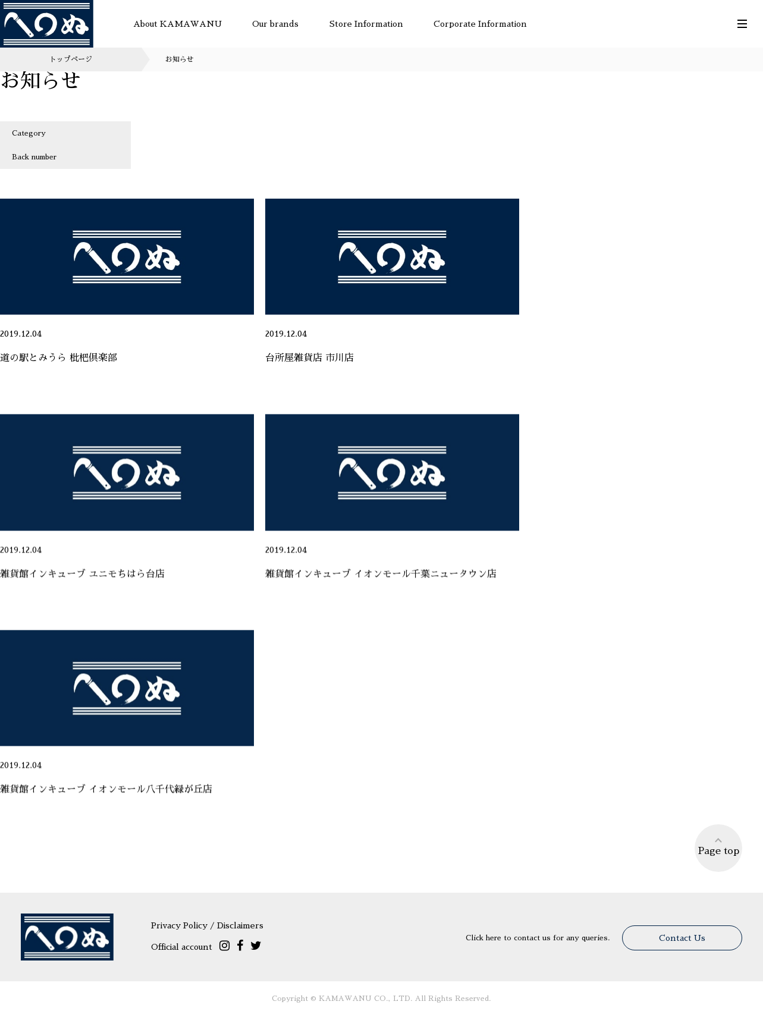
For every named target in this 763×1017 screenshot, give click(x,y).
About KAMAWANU (177, 24)
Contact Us (682, 938)
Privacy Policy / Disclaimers (207, 925)
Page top (718, 846)
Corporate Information (480, 24)
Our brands (275, 24)
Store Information (366, 24)
